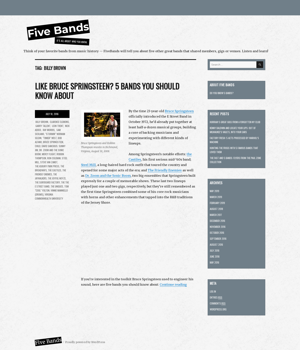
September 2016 (218, 239)
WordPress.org (218, 309)
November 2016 (218, 227)
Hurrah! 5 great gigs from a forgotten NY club (235, 122)
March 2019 (216, 197)
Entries (216, 297)
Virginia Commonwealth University (49, 196)
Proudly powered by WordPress (85, 342)
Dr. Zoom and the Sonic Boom (108, 175)
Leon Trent (57, 126)
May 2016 (214, 262)
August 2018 (216, 209)
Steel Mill (88, 165)
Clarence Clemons (59, 122)
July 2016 (214, 250)
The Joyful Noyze (57, 178)
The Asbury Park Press (47, 166)
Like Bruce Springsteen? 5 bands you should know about (107, 90)
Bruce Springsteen (179, 111)
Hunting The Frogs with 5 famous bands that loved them (234, 150)
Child (37, 146)
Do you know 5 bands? (222, 93)
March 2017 (216, 215)
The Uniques (57, 186)
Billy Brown (41, 122)
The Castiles (54, 170)
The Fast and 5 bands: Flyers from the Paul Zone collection (235, 160)
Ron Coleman (54, 158)
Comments (218, 303)
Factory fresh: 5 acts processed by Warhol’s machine (234, 140)
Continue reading (173, 284)
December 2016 (217, 221)
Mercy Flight (48, 154)
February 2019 (217, 203)
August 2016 (216, 244)
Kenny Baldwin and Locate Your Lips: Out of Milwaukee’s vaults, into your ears (233, 130)
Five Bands (58, 30)
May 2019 (214, 191)
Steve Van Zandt (48, 162)
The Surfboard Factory (47, 182)
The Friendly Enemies (165, 170)
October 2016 (217, 233)
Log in (213, 291)
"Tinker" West (50, 138)
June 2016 (215, 256)
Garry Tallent (42, 126)
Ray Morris (48, 130)
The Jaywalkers (46, 176)
